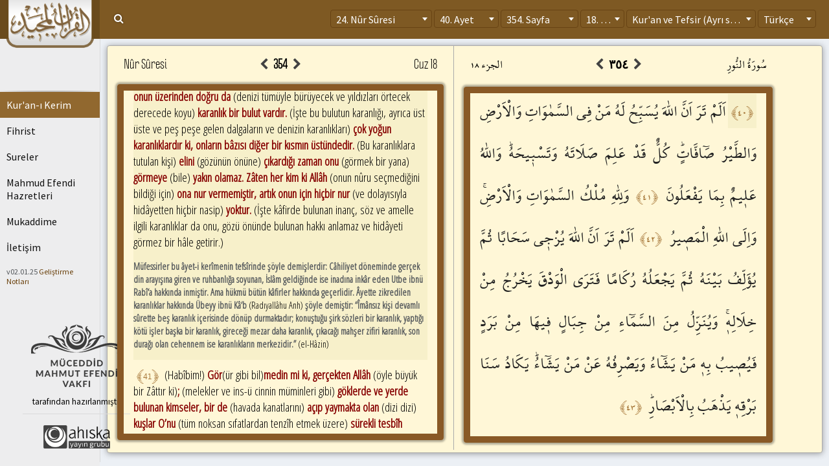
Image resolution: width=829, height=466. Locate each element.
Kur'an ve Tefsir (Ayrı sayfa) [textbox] (692, 19)
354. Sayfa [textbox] (528, 19)
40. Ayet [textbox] (457, 19)
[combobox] (381, 19)
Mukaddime (31, 221)
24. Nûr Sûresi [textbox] (365, 19)
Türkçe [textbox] (779, 19)
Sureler (22, 156)
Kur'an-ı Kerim (38, 104)
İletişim (23, 247)
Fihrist (21, 130)
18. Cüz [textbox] (601, 19)
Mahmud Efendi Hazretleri (40, 189)
